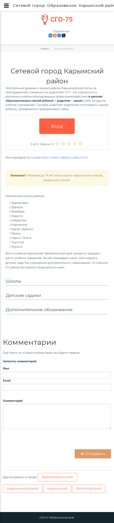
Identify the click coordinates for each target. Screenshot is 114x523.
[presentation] (33, 441)
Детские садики (23, 295)
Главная (44, 48)
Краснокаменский (57, 477)
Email (6, 380)
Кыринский (57, 488)
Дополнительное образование (39, 309)
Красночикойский (22, 488)
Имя (6, 368)
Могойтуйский (88, 488)
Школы (13, 281)
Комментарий (13, 401)
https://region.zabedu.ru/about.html (65, 157)
